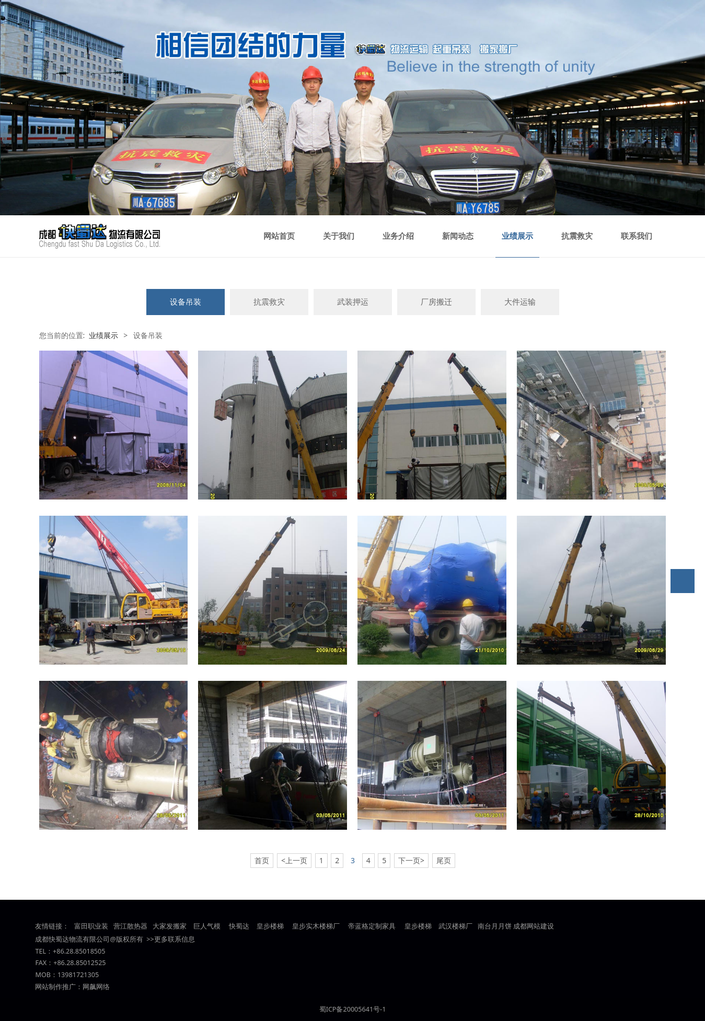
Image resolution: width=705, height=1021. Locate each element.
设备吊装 (185, 301)
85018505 (90, 951)
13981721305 (78, 974)
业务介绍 (398, 236)
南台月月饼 (495, 926)
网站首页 (279, 236)
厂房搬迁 (436, 301)
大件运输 (520, 301)
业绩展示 (517, 236)
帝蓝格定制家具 (372, 926)
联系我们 (636, 236)
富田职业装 (91, 926)
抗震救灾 (577, 236)
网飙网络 (96, 986)
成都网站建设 (533, 926)
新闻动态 (457, 236)
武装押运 (352, 301)
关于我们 (338, 236)
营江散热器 (130, 926)
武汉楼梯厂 (455, 926)
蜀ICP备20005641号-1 (352, 1009)
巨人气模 (207, 926)
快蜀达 (239, 926)
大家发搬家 (170, 926)
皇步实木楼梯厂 (316, 926)
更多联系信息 (174, 939)
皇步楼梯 (269, 926)
